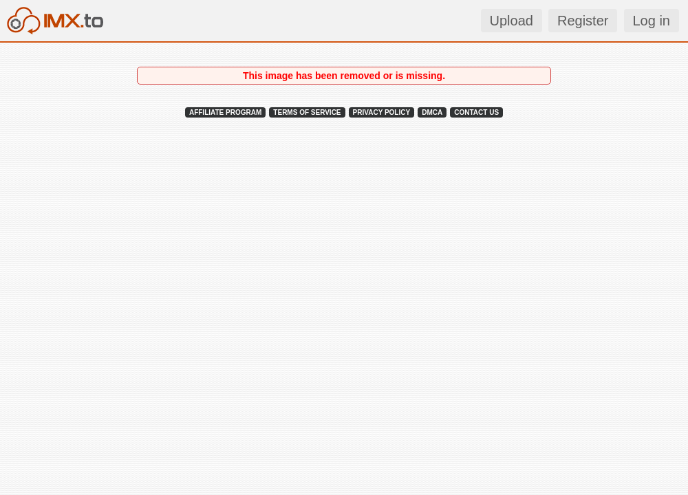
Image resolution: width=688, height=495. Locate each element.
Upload (511, 20)
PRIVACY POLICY (382, 112)
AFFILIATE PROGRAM (225, 112)
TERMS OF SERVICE (307, 112)
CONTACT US (476, 112)
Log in (652, 20)
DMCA (432, 112)
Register (582, 20)
